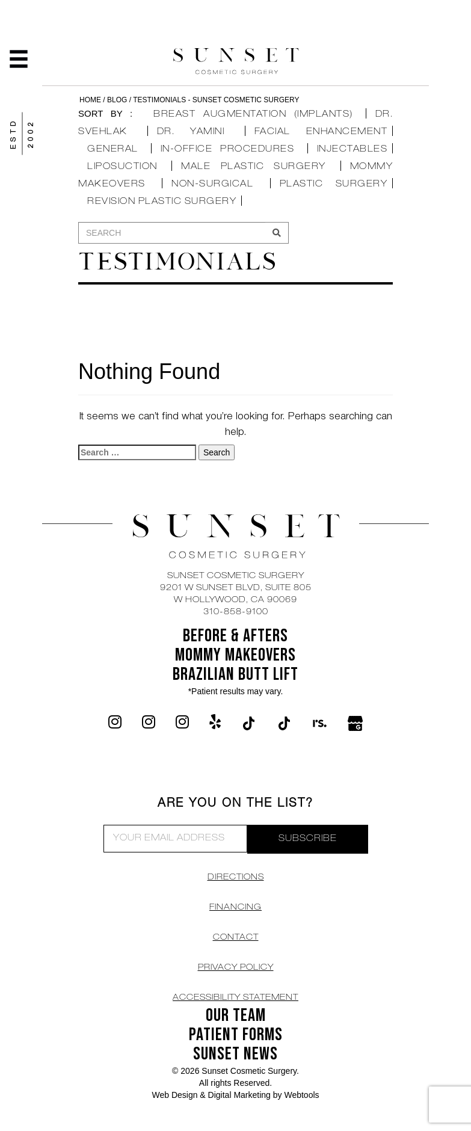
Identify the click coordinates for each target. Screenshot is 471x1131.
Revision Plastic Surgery (161, 201)
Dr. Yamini (190, 132)
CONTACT (236, 938)
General (112, 149)
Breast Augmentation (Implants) (253, 114)
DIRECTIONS (236, 878)
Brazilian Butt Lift (235, 674)
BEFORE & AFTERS (235, 636)
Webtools (301, 1095)
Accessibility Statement (235, 998)
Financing (235, 908)
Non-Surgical (212, 184)
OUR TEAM (236, 1015)
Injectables (352, 149)
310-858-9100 (235, 612)
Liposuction (122, 166)
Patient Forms (236, 1035)
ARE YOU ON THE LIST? (235, 804)
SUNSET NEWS (235, 1054)
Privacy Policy (236, 968)
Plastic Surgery (333, 184)
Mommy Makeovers (235, 655)
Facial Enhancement (320, 132)
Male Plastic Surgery (253, 166)
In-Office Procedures (228, 149)
